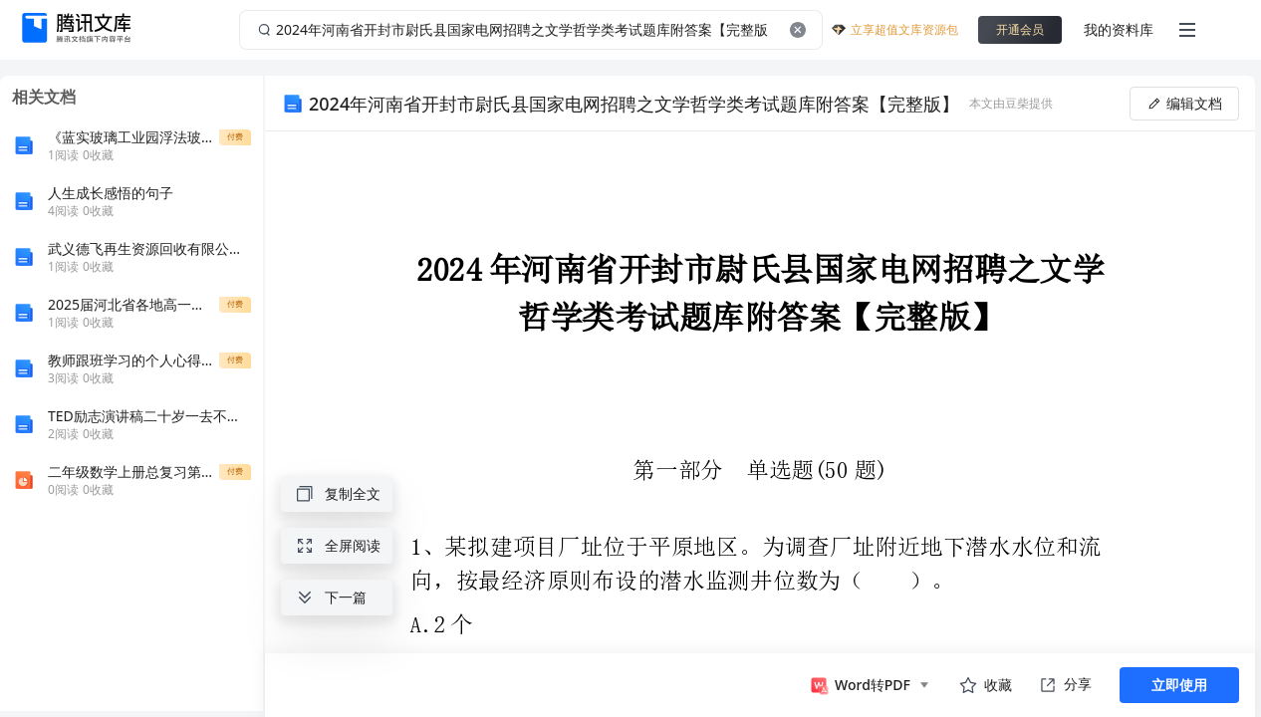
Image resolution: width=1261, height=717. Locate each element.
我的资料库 (1118, 29)
